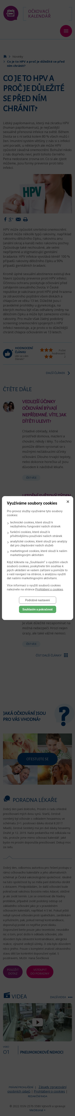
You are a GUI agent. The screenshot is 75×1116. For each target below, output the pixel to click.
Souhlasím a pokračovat (37, 609)
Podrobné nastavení (37, 600)
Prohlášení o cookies (49, 589)
